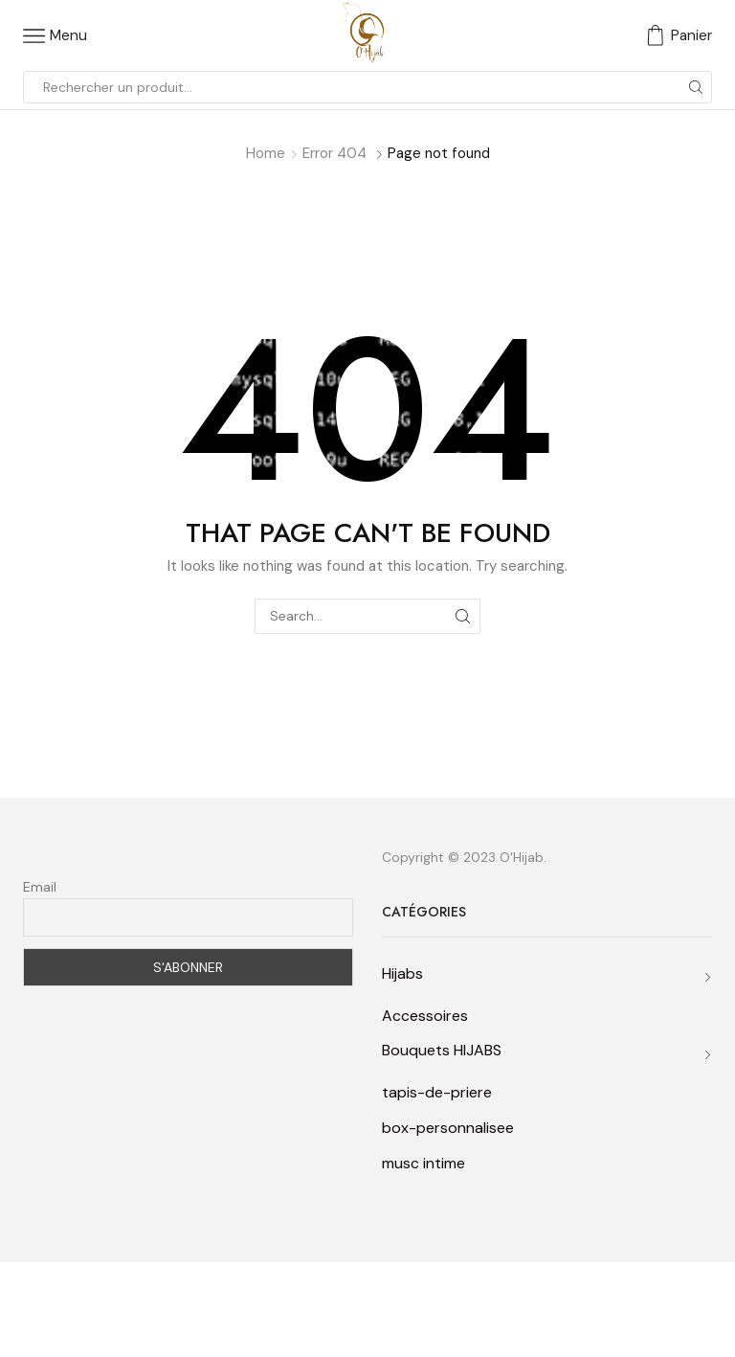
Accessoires (425, 1016)
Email (39, 886)
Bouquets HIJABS (441, 1050)
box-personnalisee (448, 1128)
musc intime (423, 1163)
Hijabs (402, 973)
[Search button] (695, 87)
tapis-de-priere (437, 1092)
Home (265, 153)
